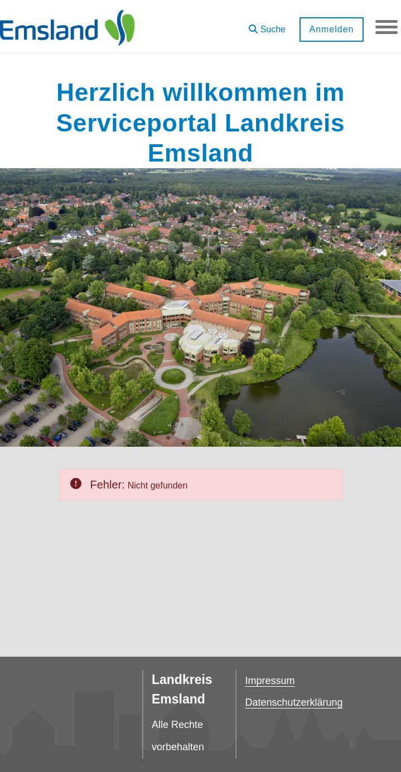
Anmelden (331, 29)
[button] (267, 25)
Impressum (269, 680)
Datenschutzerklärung (293, 702)
